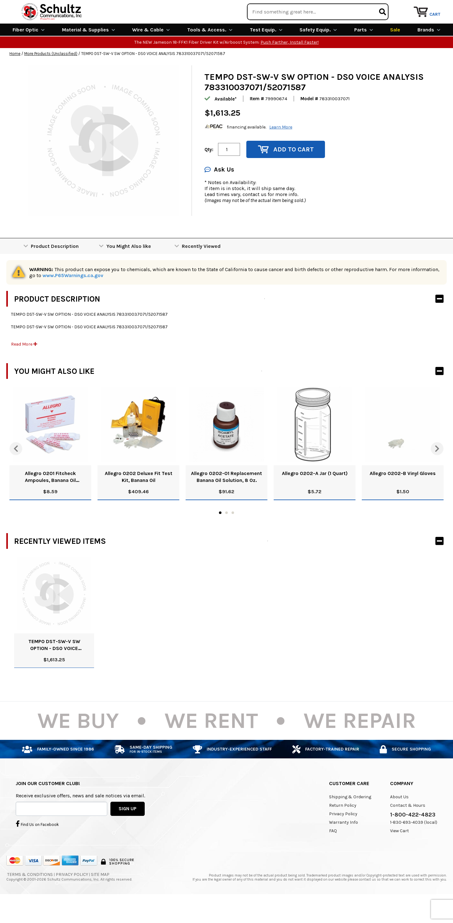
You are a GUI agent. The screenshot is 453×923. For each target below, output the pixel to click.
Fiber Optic (29, 53)
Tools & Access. (209, 53)
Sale (395, 53)
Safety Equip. (318, 53)
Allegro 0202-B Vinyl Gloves (403, 496)
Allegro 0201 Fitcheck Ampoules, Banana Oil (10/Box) (50, 500)
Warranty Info (343, 845)
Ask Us (219, 192)
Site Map (100, 897)
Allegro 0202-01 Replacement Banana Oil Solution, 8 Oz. (226, 499)
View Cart (399, 853)
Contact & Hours (407, 828)
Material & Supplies (88, 53)
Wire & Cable (151, 53)
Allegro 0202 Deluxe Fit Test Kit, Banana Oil (138, 499)
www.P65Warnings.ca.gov (72, 298)
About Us (399, 819)
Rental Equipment (375, 7)
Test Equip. (266, 53)
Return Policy (342, 828)
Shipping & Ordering (350, 819)
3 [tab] (233, 535)
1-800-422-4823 (412, 837)
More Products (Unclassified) (50, 76)
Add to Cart (286, 172)
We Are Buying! (323, 7)
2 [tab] (226, 535)
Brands (428, 53)
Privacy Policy (343, 836)
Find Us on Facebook (37, 846)
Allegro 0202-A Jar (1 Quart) (315, 496)
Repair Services (427, 7)
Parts (363, 53)
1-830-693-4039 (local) (413, 845)
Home (14, 76)
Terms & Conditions (30, 897)
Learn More (280, 149)
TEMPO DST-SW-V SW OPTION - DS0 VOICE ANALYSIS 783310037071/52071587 (54, 668)
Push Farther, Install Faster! (289, 65)
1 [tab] (220, 535)
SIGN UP (128, 831)
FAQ (333, 853)
